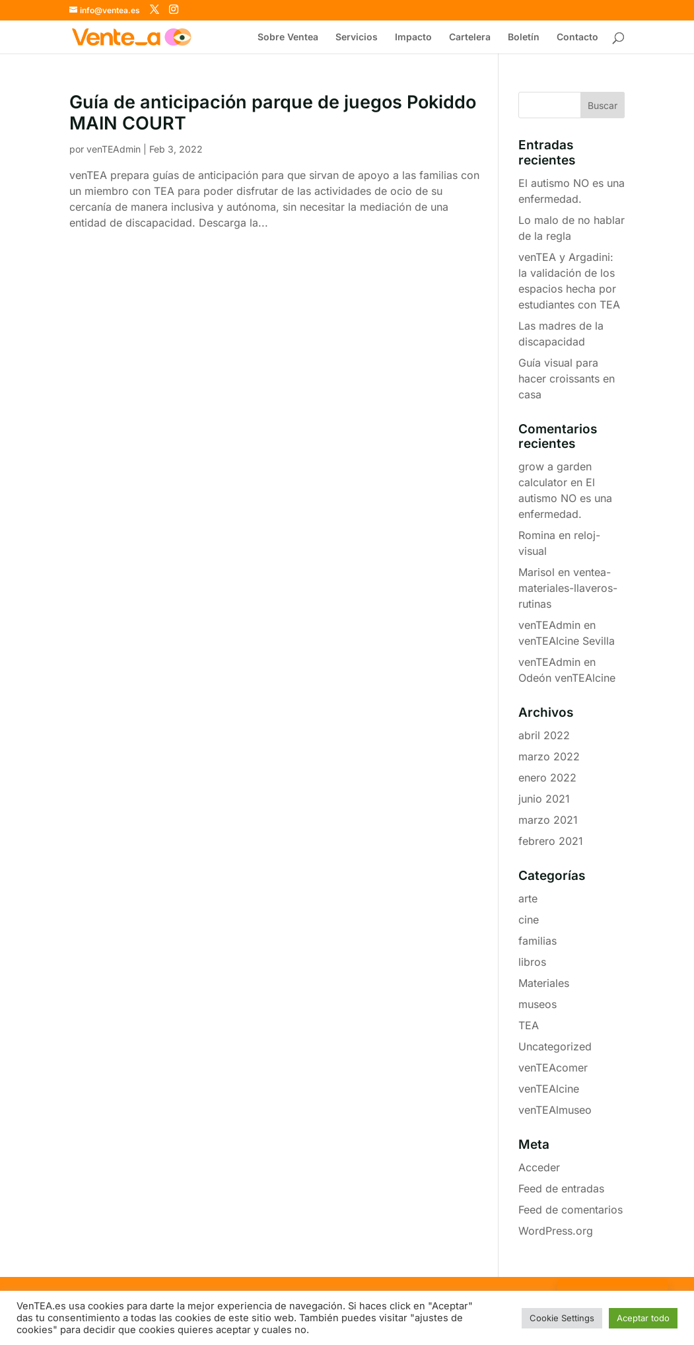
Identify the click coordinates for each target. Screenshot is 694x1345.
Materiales (543, 983)
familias (537, 940)
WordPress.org (555, 1230)
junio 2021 (544, 798)
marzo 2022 (549, 756)
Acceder (539, 1167)
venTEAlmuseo (555, 1109)
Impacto (413, 37)
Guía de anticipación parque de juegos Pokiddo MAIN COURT (272, 112)
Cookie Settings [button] (562, 1318)
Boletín (523, 37)
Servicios (356, 37)
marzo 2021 (548, 819)
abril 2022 (544, 735)
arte (528, 898)
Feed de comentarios (570, 1209)
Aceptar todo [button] (643, 1318)
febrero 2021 (550, 841)
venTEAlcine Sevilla (566, 640)
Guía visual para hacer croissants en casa (566, 378)
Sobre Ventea (288, 37)
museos (537, 1004)
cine (528, 919)
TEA (528, 1025)
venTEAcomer (553, 1067)
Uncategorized (555, 1046)
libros (532, 961)
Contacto (577, 37)
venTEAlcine (548, 1088)
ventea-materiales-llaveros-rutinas (567, 587)
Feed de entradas (561, 1188)
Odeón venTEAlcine (566, 677)
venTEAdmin (114, 149)
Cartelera (470, 37)
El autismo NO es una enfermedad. (565, 498)
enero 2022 (547, 777)
